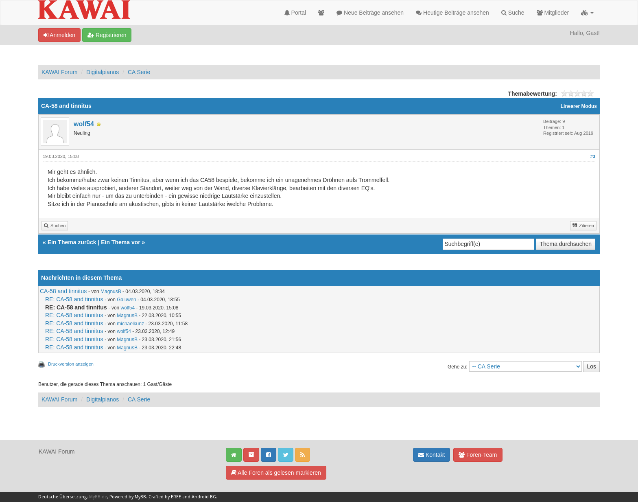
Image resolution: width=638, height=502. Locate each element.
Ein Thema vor (120, 242)
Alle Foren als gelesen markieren (276, 472)
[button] (587, 12)
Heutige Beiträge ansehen (452, 12)
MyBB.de (98, 497)
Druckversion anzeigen (71, 364)
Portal (295, 12)
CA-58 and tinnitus (63, 291)
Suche (512, 12)
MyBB (140, 497)
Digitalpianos (102, 72)
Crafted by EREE (165, 497)
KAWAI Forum (59, 72)
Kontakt (431, 455)
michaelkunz (130, 324)
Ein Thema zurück (72, 242)
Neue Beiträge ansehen (370, 12)
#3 (592, 156)
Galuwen (126, 300)
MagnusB (111, 291)
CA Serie (139, 72)
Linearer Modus (579, 106)
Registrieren (106, 35)
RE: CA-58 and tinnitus (74, 299)
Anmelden (59, 35)
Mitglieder (553, 12)
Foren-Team (478, 455)
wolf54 (84, 124)
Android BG (204, 497)
